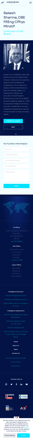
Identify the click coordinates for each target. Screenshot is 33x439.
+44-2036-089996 (16, 241)
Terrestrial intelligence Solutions (16, 299)
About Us (16, 345)
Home (16, 341)
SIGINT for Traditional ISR (16, 327)
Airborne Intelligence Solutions (15, 295)
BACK (13, 127)
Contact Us (16, 353)
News (16, 349)
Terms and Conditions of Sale (16, 358)
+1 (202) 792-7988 (16, 260)
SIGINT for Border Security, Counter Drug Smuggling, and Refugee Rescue (16, 334)
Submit (16, 186)
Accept (23, 435)
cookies (25, 427)
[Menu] (30, 2)
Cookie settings (10, 435)
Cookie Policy (15, 366)
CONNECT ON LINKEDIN (13, 121)
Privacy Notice (16, 362)
